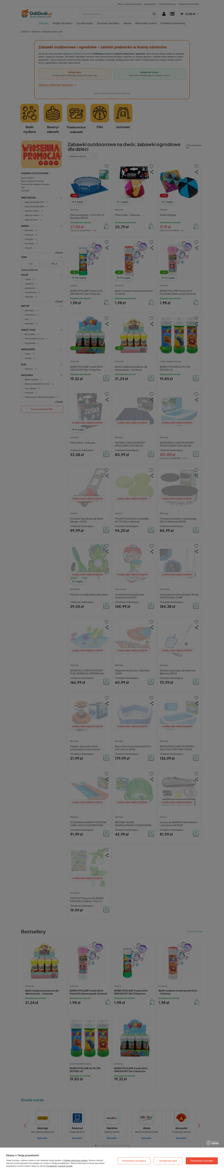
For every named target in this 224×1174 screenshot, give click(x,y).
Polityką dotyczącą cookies (75, 1160)
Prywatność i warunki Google (59, 1166)
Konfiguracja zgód (168, 1161)
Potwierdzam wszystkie (201, 1161)
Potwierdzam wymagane (134, 1161)
